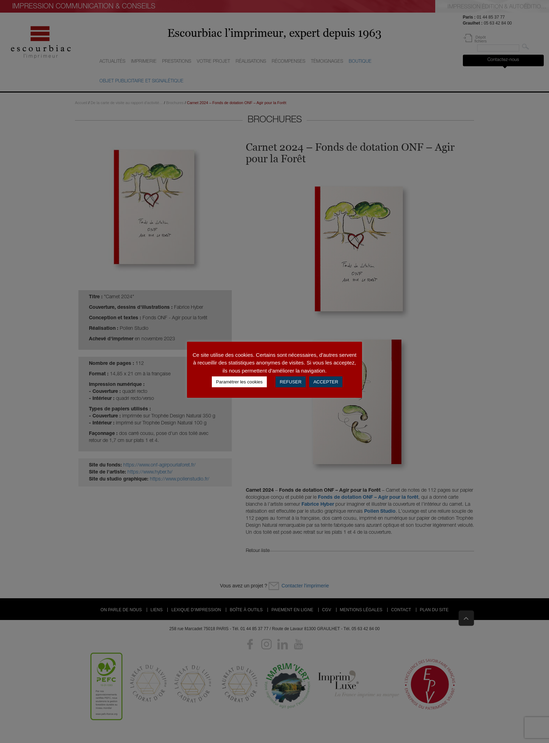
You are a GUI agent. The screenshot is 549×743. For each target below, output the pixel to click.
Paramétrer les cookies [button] (239, 381)
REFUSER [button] (290, 381)
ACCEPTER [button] (325, 381)
